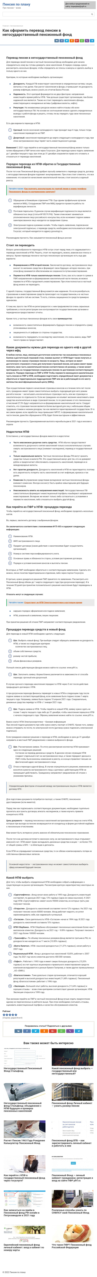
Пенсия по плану (16, 4)
